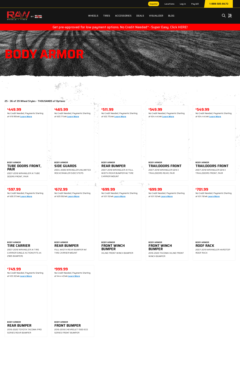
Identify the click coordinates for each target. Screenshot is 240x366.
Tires (106, 16)
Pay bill (195, 4)
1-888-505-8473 (218, 4)
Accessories (123, 16)
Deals (140, 16)
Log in (183, 4)
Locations (169, 4)
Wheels (93, 16)
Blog (171, 16)
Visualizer (156, 16)
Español (154, 4)
